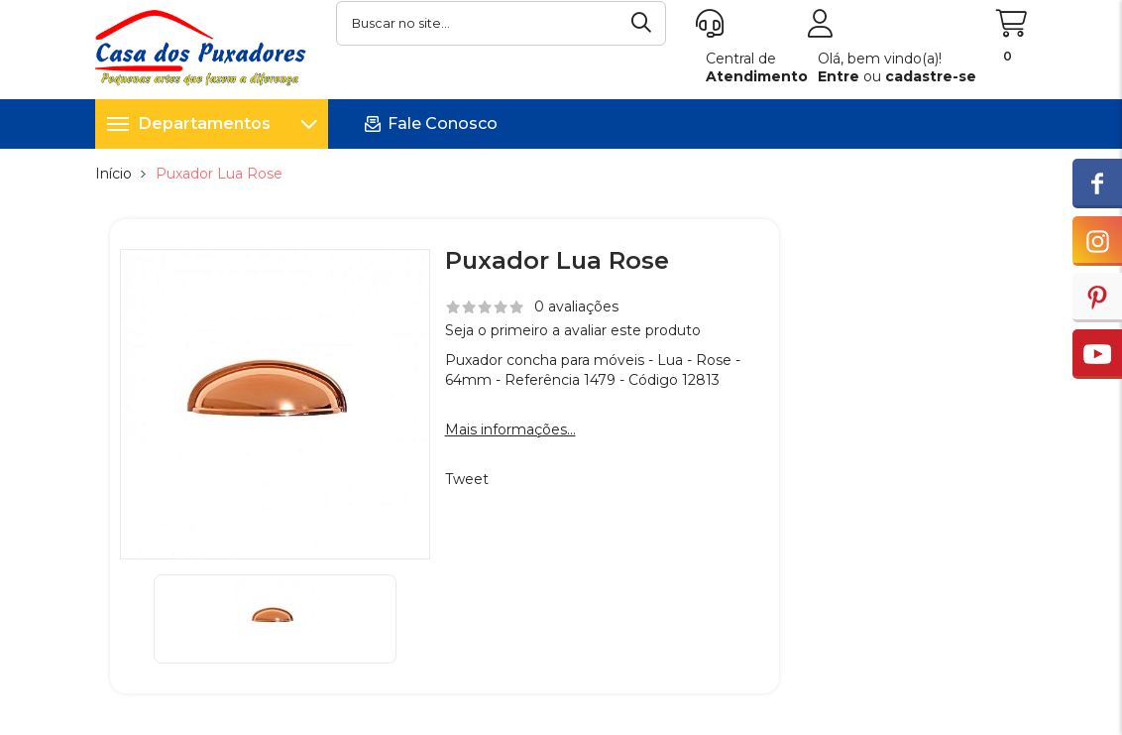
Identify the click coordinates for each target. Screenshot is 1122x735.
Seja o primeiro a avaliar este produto (573, 330)
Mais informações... (510, 429)
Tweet (467, 479)
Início (113, 174)
